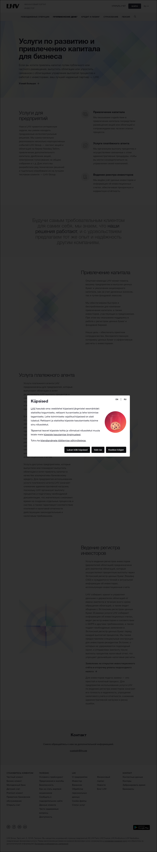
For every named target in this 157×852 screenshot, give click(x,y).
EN (117, 399)
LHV (33, 408)
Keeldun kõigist (116, 449)
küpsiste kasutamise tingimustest (62, 434)
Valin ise (98, 449)
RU (125, 399)
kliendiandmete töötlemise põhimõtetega (63, 440)
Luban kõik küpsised (77, 449)
